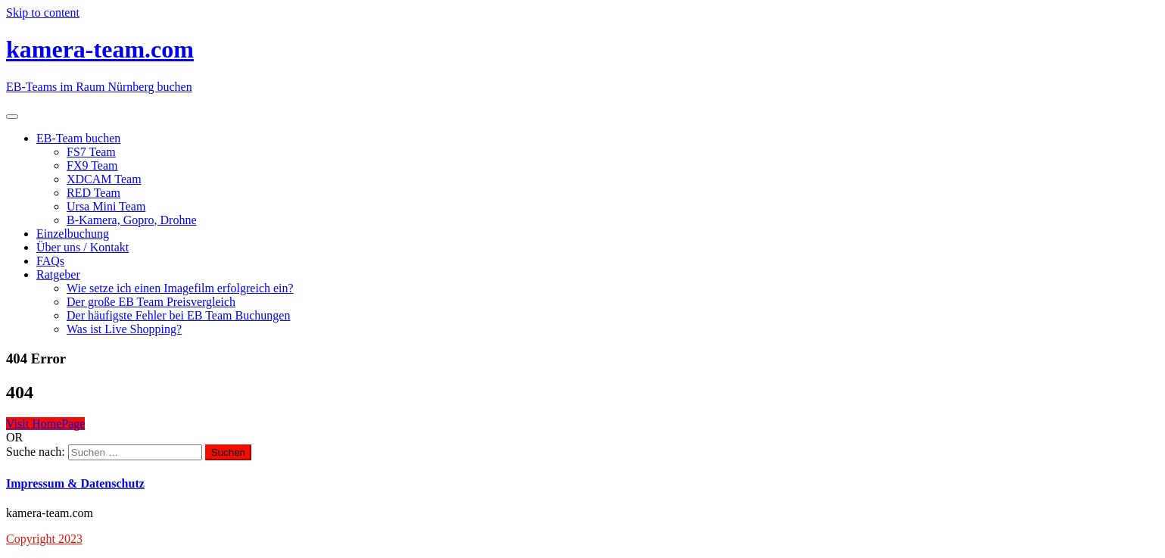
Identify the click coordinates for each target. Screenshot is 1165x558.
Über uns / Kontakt (82, 247)
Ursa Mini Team (106, 206)
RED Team (93, 192)
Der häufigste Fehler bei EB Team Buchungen (178, 315)
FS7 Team (91, 151)
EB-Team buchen (78, 138)
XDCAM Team (104, 179)
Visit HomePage (45, 423)
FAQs (50, 260)
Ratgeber (58, 274)
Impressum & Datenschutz (75, 483)
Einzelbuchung (72, 233)
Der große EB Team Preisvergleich (151, 301)
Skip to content (42, 12)
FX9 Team (92, 165)
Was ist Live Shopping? (124, 329)
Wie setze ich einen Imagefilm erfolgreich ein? (180, 288)
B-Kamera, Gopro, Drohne (132, 220)
